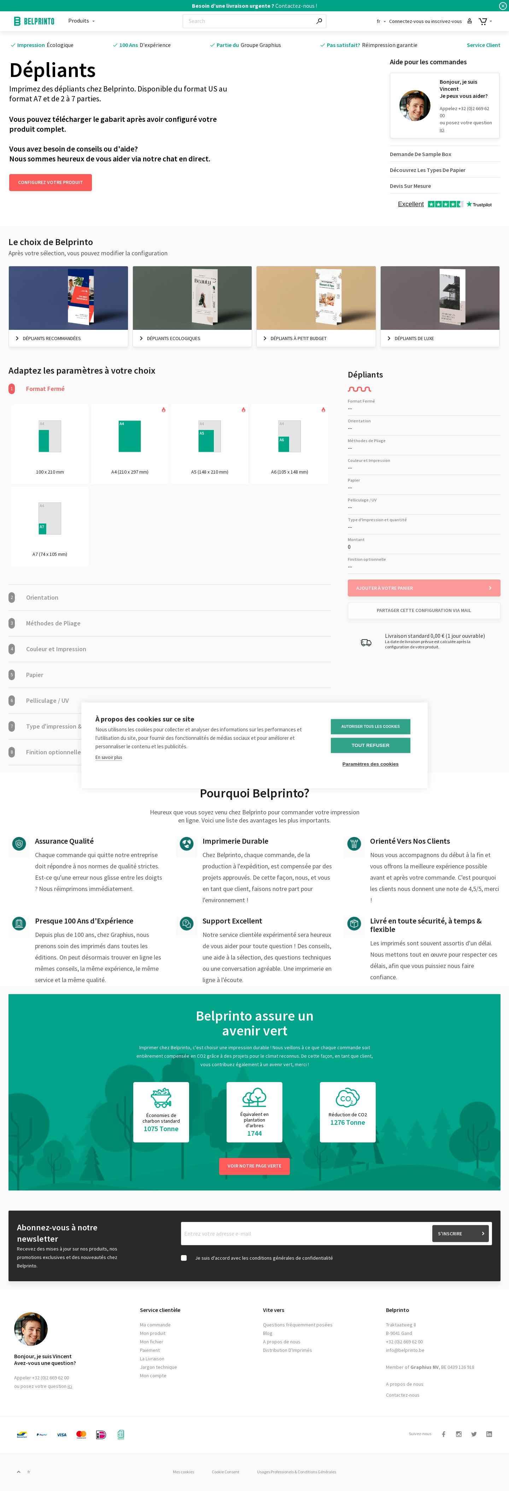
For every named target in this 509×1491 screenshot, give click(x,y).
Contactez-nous (403, 1395)
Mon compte (153, 1376)
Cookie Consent (225, 1472)
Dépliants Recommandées (52, 338)
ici (442, 129)
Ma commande (155, 1325)
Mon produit (152, 1334)
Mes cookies (182, 1472)
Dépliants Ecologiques (173, 338)
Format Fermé (36, 389)
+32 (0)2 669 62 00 (404, 1342)
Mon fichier (151, 1342)
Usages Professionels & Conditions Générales (298, 1472)
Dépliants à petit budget (299, 338)
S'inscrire (450, 1234)
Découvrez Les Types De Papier (428, 169)
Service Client (484, 44)
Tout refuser (371, 745)
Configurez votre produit (50, 182)
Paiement (150, 1351)
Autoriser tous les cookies (371, 727)
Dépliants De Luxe (414, 338)
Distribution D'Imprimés (287, 1351)
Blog (268, 1334)
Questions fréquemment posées (298, 1325)
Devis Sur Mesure (410, 185)
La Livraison (152, 1359)
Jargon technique (158, 1368)
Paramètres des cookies (371, 764)
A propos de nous (281, 1342)
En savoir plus (108, 758)
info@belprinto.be (405, 1351)
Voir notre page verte (254, 1166)
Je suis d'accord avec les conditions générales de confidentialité (264, 1258)
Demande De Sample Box (420, 154)
